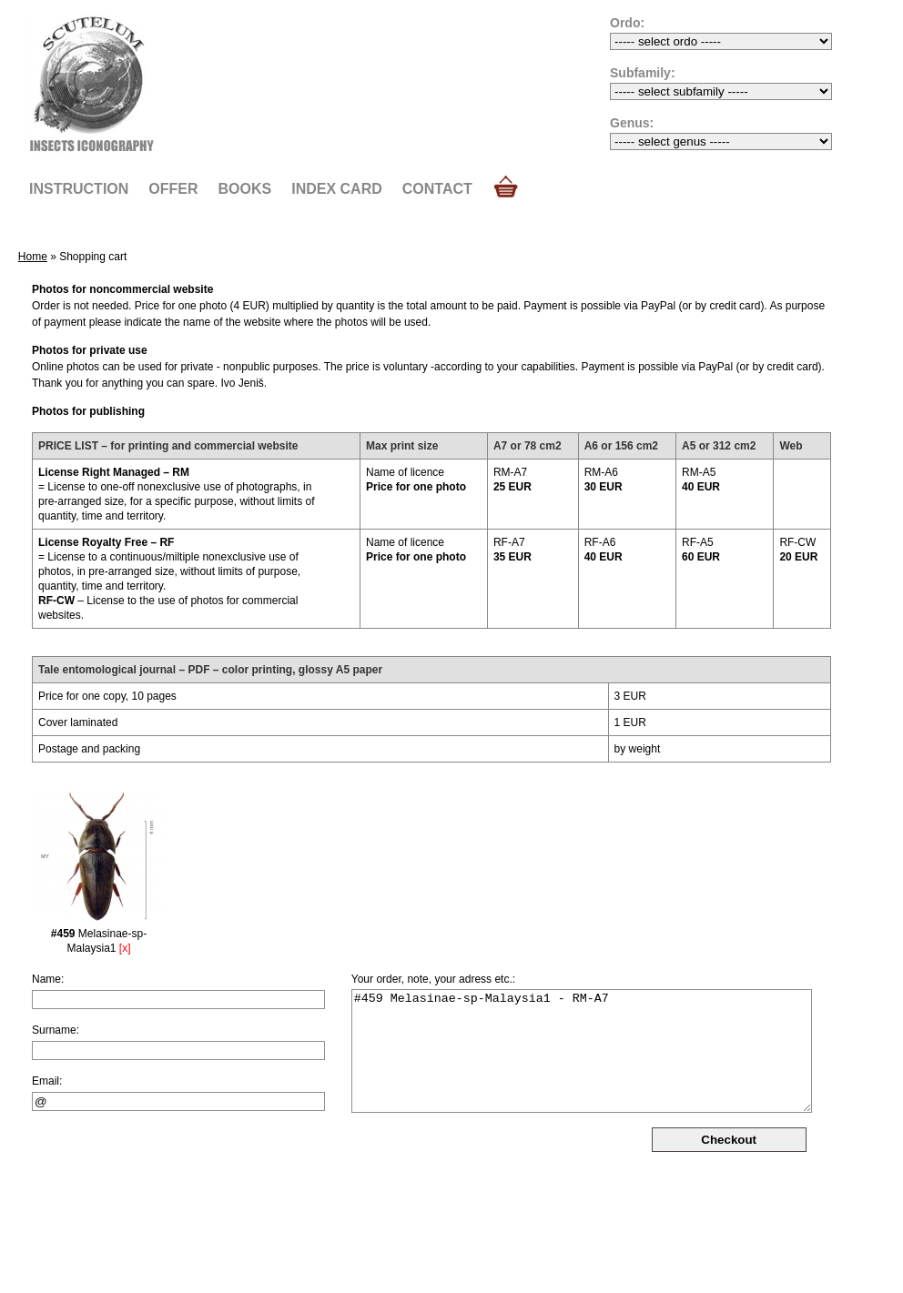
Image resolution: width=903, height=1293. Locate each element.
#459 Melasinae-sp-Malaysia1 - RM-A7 (581, 1051)
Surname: (55, 1030)
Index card (336, 189)
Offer (173, 189)
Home (32, 256)
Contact (437, 189)
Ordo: (627, 22)
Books (245, 189)
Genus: (632, 123)
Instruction (78, 189)
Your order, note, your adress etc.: (433, 979)
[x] (125, 948)
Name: (48, 979)
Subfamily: (642, 73)
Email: (47, 1081)
